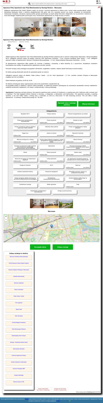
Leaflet (88, 241)
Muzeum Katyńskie (18, 283)
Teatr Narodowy (19, 316)
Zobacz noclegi (62, 247)
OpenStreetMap (95, 241)
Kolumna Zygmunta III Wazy (19, 355)
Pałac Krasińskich (18, 289)
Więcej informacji (88, 104)
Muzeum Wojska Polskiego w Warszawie (19, 269)
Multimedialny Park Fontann (19, 335)
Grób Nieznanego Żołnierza (19, 329)
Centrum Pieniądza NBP (19, 368)
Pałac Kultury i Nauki (19, 296)
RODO (58, 401)
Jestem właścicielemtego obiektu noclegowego (43, 389)
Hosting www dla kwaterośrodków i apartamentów (60, 389)
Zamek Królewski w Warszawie (19, 362)
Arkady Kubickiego (18, 375)
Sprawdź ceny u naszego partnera (67, 104)
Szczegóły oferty (40, 247)
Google (27, 399)
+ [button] (6, 216)
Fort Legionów (18, 302)
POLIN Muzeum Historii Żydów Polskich (19, 263)
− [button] (6, 219)
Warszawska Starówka (18, 349)
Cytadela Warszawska (18, 276)
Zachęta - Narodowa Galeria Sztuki (19, 342)
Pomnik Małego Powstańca (19, 322)
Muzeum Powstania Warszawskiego (19, 256)
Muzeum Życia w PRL (18, 381)
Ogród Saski (19, 309)
